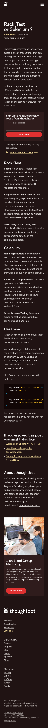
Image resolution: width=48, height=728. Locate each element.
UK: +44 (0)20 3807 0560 (14, 715)
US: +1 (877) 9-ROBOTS (13, 712)
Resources (9, 628)
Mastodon (8, 669)
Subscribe (24, 134)
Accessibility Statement (29, 718)
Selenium (12, 248)
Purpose (8, 647)
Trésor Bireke (9, 35)
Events (7, 653)
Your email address (16, 123)
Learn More (16, 590)
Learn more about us (29, 505)
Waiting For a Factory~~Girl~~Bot (23, 444)
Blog (6, 650)
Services (8, 621)
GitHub (7, 676)
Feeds (7, 686)
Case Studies (10, 624)
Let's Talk (8, 631)
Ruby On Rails (11, 38)
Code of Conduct (11, 718)
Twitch (7, 683)
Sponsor (8, 657)
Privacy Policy (10, 720)
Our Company (10, 640)
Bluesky (7, 673)
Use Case (12, 329)
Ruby (23, 38)
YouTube (8, 679)
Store (6, 660)
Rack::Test (12, 163)
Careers (7, 643)
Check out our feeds (19, 152)
